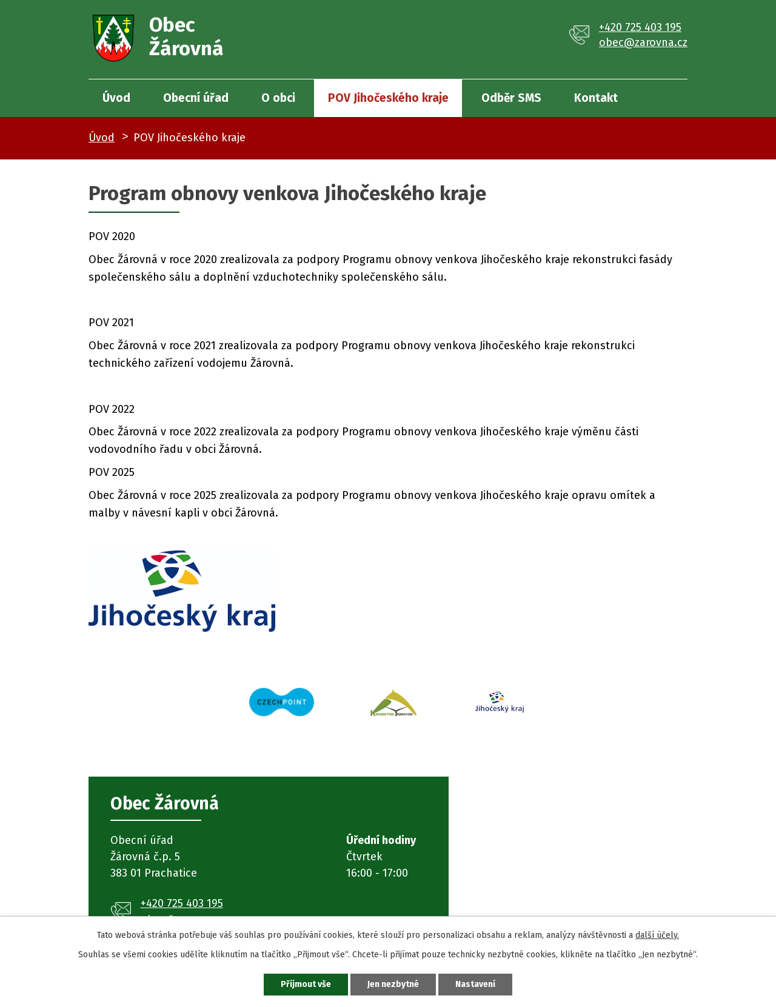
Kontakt (596, 98)
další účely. (657, 935)
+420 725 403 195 (640, 27)
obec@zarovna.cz (643, 42)
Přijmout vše (306, 984)
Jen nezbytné (393, 984)
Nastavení (475, 984)
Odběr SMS (511, 98)
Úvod (116, 98)
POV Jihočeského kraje (388, 98)
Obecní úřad (196, 98)
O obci (278, 98)
